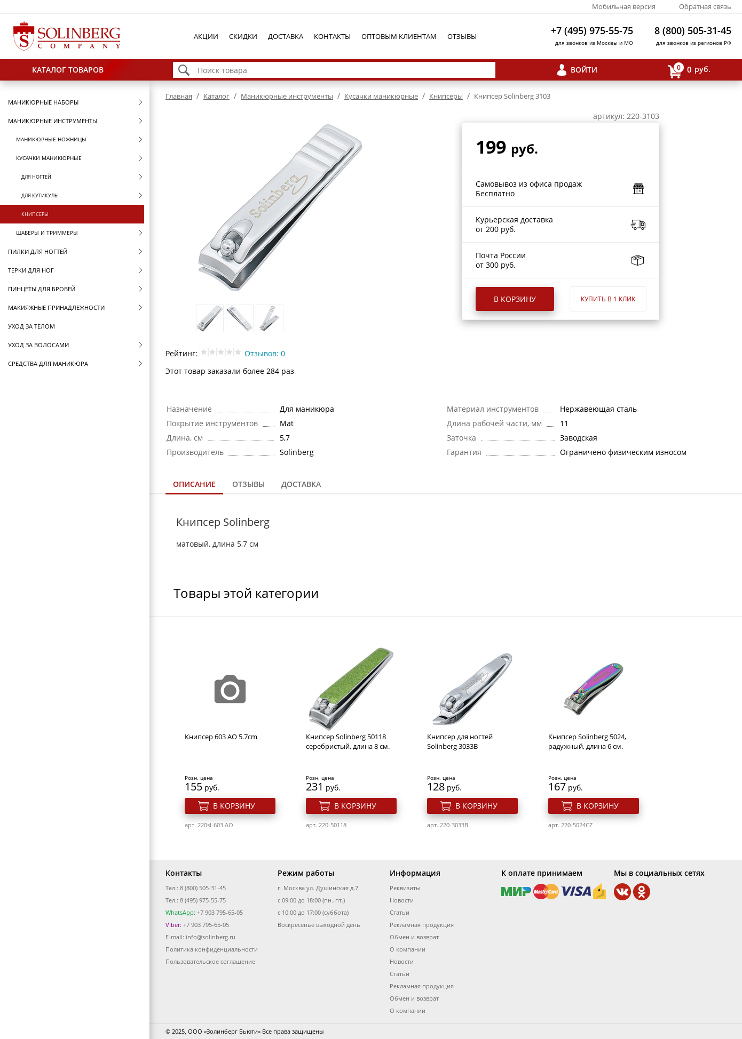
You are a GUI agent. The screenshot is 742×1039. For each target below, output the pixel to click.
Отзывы (462, 36)
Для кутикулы (40, 195)
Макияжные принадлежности (56, 307)
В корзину (515, 299)
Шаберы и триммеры (47, 232)
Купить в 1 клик (608, 298)
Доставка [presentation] (301, 484)
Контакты (332, 36)
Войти (584, 70)
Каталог (216, 96)
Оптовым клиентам (399, 36)
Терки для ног (31, 270)
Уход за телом (31, 326)
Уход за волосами (38, 345)
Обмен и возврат (414, 937)
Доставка (285, 36)
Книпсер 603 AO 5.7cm (221, 736)
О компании (407, 949)
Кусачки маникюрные (49, 158)
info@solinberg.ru (210, 937)
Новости (402, 900)
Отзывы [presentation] (248, 484)
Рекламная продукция (422, 925)
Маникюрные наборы (43, 102)
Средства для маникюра (48, 363)
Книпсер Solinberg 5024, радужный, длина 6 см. (587, 741)
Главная (178, 96)
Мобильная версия (624, 6)
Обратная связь (705, 6)
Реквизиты (405, 888)
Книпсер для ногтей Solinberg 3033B (460, 741)
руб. (689, 70)
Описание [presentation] (194, 484)
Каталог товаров (68, 70)
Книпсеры (35, 214)
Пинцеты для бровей (41, 289)
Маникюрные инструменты (52, 121)
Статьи (399, 912)
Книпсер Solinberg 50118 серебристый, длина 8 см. (348, 741)
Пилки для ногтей (37, 251)
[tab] (194, 485)
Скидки (243, 36)
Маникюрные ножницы (51, 139)
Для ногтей (36, 176)
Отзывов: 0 (264, 353)
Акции (206, 36)
